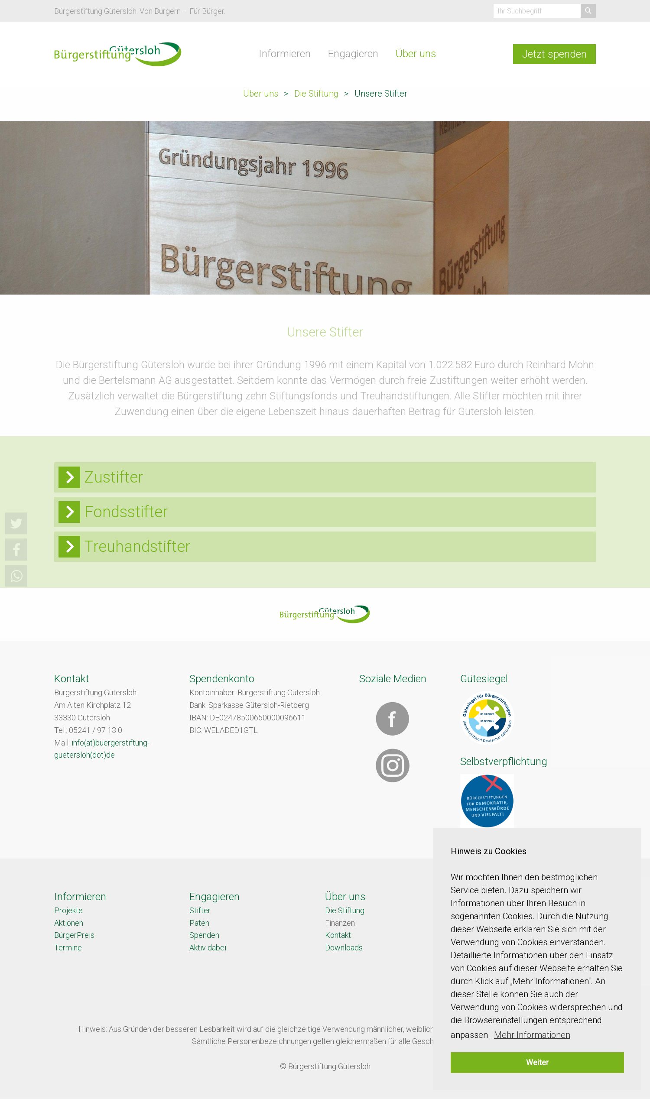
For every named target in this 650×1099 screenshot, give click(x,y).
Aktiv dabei (207, 947)
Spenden (204, 935)
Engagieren (353, 54)
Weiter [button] (537, 1062)
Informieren (285, 54)
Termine (68, 947)
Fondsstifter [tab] (126, 512)
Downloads (344, 947)
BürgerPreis (74, 935)
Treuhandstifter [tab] (137, 547)
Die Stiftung (316, 93)
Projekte (68, 910)
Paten (199, 922)
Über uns (416, 54)
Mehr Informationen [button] (532, 1035)
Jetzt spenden (554, 54)
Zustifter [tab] (113, 477)
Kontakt (338, 935)
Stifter (200, 910)
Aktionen (68, 922)
